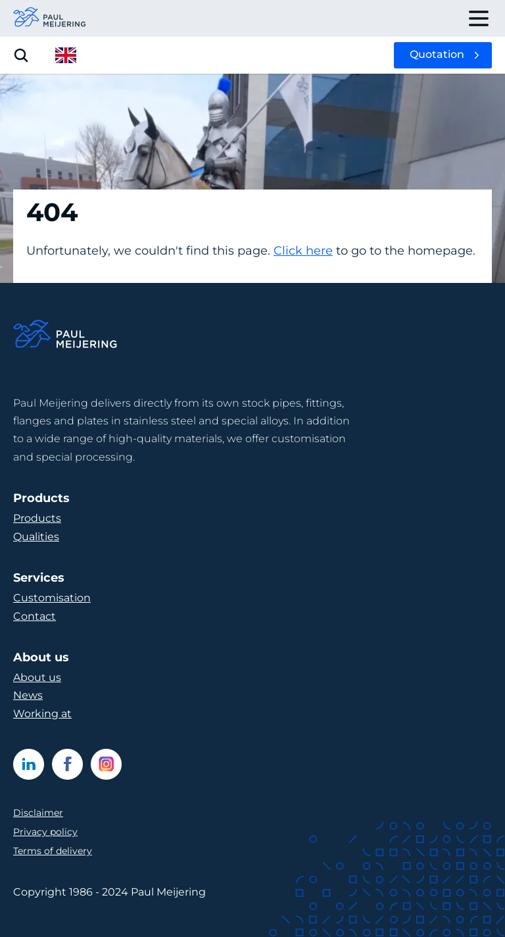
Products (37, 518)
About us (37, 677)
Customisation (52, 598)
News (28, 695)
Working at (42, 713)
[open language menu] (65, 55)
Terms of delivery (52, 851)
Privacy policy (45, 832)
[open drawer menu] (479, 18)
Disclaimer (38, 813)
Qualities (36, 536)
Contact (34, 616)
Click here (303, 250)
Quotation (437, 54)
